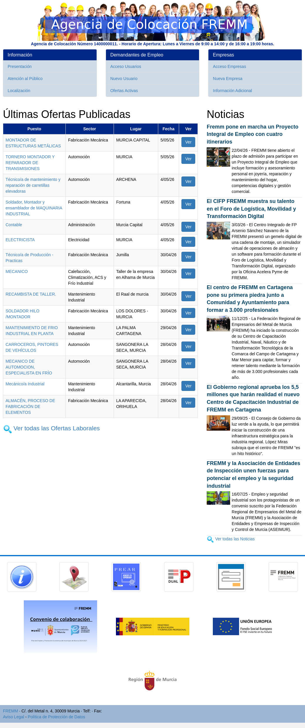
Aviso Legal (13, 716)
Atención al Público (25, 78)
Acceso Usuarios (125, 66)
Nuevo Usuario (124, 78)
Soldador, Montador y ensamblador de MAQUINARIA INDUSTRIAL (34, 208)
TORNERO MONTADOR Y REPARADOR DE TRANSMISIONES (30, 162)
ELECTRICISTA (20, 239)
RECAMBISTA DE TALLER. (31, 294)
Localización (19, 90)
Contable (14, 224)
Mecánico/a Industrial (25, 384)
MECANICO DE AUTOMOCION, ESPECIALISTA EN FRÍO (29, 367)
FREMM (10, 711)
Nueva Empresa (227, 78)
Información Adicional (232, 90)
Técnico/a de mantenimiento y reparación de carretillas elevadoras (33, 185)
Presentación (20, 66)
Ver (188, 142)
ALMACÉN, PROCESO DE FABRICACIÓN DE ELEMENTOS (30, 406)
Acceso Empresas (229, 66)
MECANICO (17, 271)
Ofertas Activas (124, 90)
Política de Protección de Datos (56, 716)
